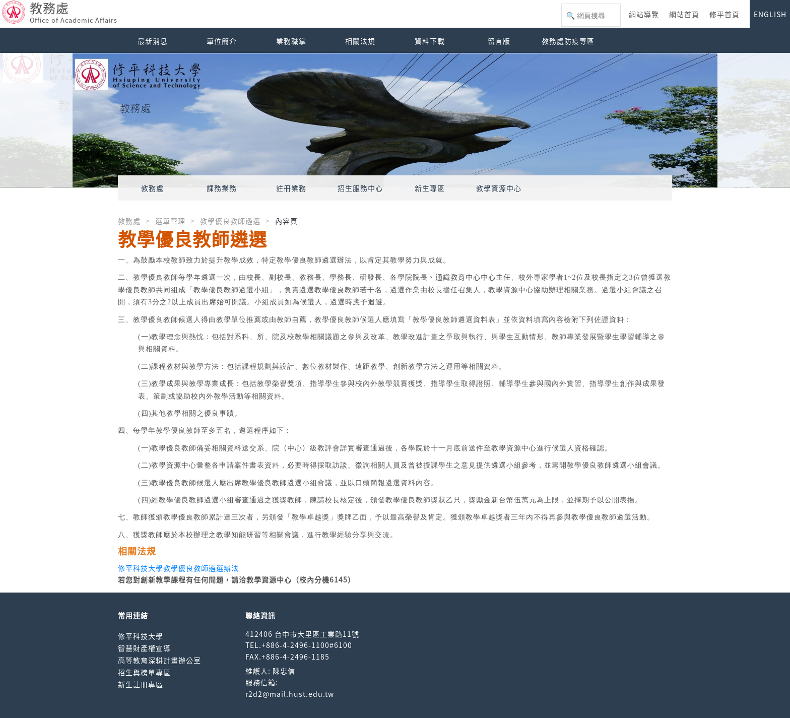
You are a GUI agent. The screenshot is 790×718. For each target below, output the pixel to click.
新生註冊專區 (140, 684)
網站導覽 (644, 14)
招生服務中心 (360, 187)
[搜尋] (591, 16)
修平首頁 (724, 14)
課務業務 (222, 187)
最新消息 (153, 41)
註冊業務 (291, 187)
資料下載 (430, 41)
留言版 (499, 41)
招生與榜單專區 (144, 672)
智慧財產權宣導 (144, 648)
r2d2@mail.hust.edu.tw (289, 694)
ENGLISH (770, 14)
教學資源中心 (498, 187)
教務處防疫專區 (568, 41)
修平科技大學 (140, 636)
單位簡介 (222, 41)
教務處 (152, 187)
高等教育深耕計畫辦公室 (159, 660)
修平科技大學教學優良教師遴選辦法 (178, 568)
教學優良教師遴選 (230, 221)
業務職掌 (291, 41)
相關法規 (360, 41)
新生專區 (430, 187)
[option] (395, 120)
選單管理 (170, 221)
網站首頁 (684, 14)
